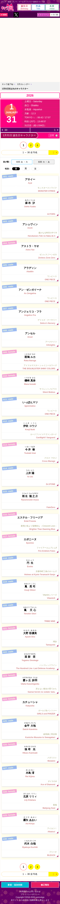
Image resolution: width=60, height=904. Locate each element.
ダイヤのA (30, 783)
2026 (30, 95)
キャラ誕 (7, 7)
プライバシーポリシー (30, 894)
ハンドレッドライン (30, 666)
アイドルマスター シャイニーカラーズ (30, 367)
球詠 (30, 643)
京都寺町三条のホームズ (30, 573)
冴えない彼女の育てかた (30, 690)
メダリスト (30, 759)
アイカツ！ (30, 830)
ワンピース (30, 278)
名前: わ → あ (44, 162)
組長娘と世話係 (30, 735)
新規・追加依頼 (15, 885)
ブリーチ (30, 853)
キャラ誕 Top (7, 84)
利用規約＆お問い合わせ (30, 891)
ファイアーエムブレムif (30, 549)
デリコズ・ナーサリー (30, 321)
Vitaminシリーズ (30, 596)
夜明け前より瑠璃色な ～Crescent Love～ (30, 527)
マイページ (44, 15)
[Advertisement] (30, 49)
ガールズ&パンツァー (30, 712)
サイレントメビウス (30, 390)
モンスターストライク (30, 189)
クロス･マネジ (30, 459)
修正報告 (45, 885)
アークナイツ (30, 343)
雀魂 (30, 806)
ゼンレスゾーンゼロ (30, 256)
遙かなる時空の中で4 (30, 234)
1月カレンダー (23, 84)
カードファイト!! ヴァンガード (30, 436)
